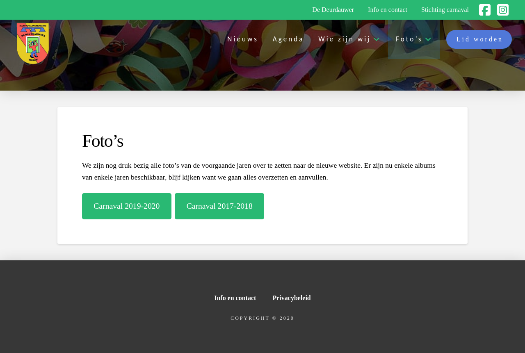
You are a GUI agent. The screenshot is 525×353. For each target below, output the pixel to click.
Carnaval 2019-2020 (127, 205)
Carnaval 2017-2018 (220, 205)
